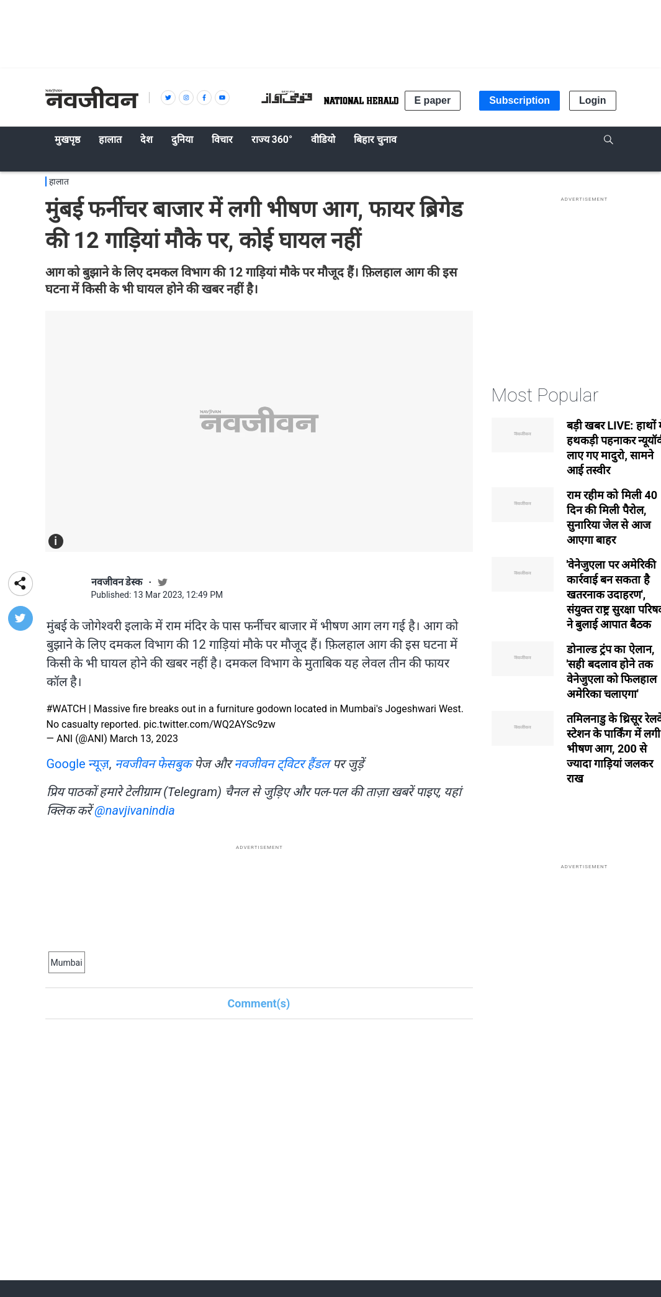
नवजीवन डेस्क (117, 582)
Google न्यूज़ (78, 763)
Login (592, 100)
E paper (433, 100)
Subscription (519, 100)
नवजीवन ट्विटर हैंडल (282, 763)
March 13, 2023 (144, 739)
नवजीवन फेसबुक (153, 763)
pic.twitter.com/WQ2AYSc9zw (209, 724)
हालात (59, 181)
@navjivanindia (134, 810)
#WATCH (66, 709)
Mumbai (67, 963)
